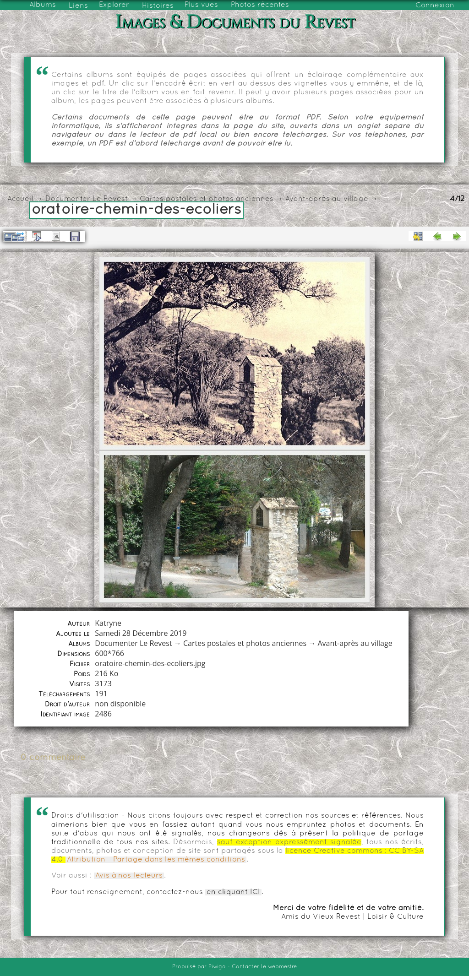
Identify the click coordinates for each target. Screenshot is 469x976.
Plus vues (201, 5)
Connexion (434, 5)
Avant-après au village (326, 199)
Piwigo (217, 967)
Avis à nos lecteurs (129, 876)
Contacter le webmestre (264, 967)
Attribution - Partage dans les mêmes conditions (156, 860)
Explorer (114, 5)
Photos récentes (260, 5)
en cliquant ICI (233, 892)
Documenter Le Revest (86, 199)
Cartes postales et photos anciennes (206, 199)
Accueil (20, 199)
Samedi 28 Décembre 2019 (140, 633)
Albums (42, 5)
